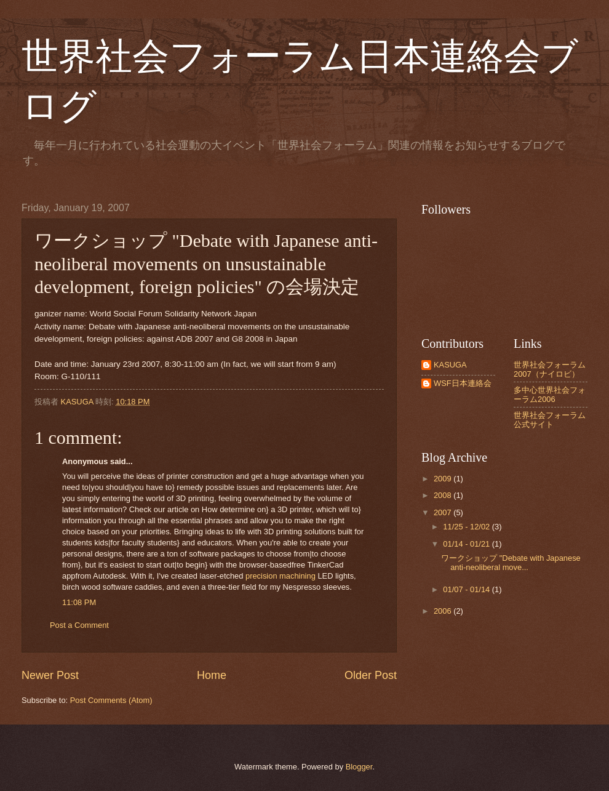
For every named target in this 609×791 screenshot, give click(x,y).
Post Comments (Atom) (111, 700)
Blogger (359, 766)
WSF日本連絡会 (463, 383)
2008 (443, 495)
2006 (443, 611)
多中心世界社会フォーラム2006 (550, 394)
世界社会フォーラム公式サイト (550, 420)
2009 (443, 478)
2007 (443, 512)
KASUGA (450, 364)
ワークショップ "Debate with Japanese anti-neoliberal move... (511, 562)
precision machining (280, 575)
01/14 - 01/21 (467, 543)
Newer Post (50, 675)
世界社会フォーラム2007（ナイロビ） (550, 369)
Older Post (370, 675)
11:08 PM (79, 602)
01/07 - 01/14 (467, 589)
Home (211, 675)
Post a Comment (79, 625)
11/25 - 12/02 (467, 526)
